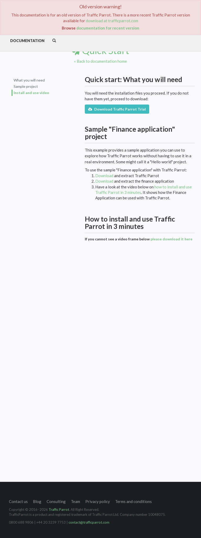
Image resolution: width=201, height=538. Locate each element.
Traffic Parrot (59, 509)
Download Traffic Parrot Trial (117, 109)
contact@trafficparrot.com (89, 522)
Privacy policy (97, 501)
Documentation (27, 40)
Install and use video (31, 92)
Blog (37, 501)
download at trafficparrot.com (112, 20)
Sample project (26, 86)
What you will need (29, 80)
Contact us (18, 501)
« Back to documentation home (100, 61)
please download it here (171, 239)
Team (75, 501)
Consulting (56, 501)
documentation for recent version (107, 28)
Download (104, 175)
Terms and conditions (133, 501)
